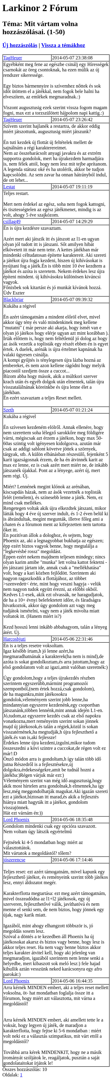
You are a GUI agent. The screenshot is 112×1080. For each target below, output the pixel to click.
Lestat (9, 186)
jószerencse (14, 859)
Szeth (8, 409)
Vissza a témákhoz (63, 45)
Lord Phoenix (16, 819)
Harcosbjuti (14, 639)
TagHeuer (12, 57)
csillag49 (12, 221)
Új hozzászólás (19, 45)
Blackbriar (13, 299)
